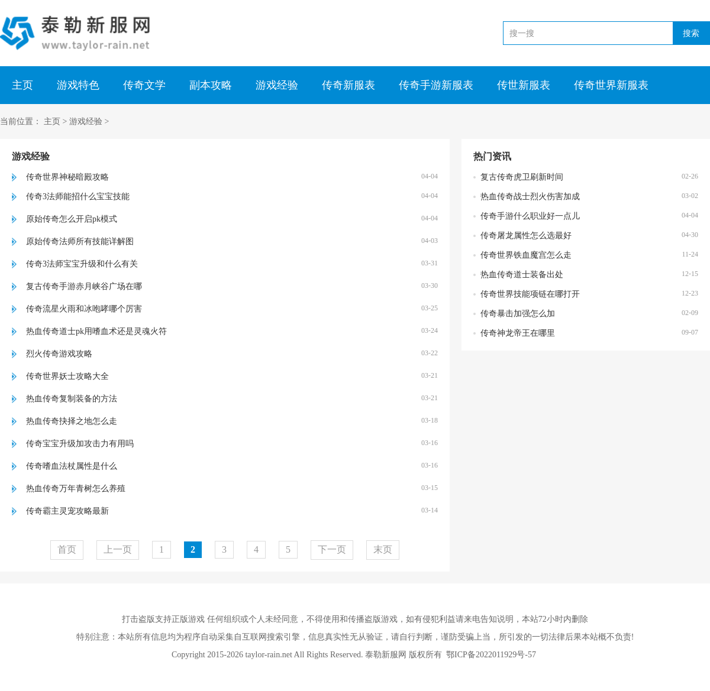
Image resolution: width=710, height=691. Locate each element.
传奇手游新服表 (436, 85)
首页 (66, 549)
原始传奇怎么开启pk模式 (71, 219)
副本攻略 (210, 85)
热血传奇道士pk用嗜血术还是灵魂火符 (96, 331)
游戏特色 (78, 85)
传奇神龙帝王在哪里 (517, 333)
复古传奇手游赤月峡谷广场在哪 (84, 286)
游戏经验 (277, 85)
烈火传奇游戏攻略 (59, 353)
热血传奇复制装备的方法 (71, 398)
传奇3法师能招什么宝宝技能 (78, 196)
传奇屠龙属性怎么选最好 (526, 235)
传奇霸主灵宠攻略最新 (67, 511)
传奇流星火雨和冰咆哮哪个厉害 (84, 308)
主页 (22, 85)
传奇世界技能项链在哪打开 (530, 294)
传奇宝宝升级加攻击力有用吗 (80, 443)
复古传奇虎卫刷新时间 (521, 177)
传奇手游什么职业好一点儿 (530, 216)
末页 (382, 549)
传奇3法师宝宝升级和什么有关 (82, 263)
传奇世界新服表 (611, 85)
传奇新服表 (348, 85)
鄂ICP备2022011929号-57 (491, 654)
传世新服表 (523, 85)
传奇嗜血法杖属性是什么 (71, 466)
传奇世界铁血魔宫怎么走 (526, 255)
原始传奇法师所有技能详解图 (80, 241)
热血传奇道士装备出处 (521, 274)
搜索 (691, 33)
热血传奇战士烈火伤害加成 (530, 196)
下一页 (332, 549)
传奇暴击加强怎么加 (517, 313)
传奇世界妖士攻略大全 (67, 376)
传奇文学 (144, 85)
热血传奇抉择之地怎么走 (71, 421)
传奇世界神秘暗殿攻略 (67, 177)
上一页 (118, 549)
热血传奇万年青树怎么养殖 (75, 488)
